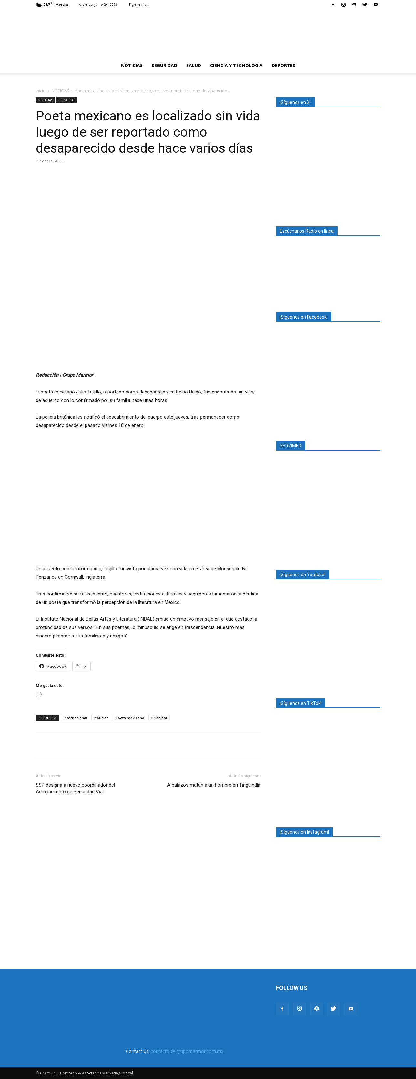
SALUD (193, 65)
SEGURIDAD (164, 65)
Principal (159, 717)
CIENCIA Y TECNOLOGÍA (236, 65)
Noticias (101, 717)
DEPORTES (283, 65)
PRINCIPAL (66, 100)
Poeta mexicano (130, 717)
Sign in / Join (139, 4)
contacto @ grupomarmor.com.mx (187, 1051)
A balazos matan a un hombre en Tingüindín (213, 785)
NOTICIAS (132, 65)
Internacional (75, 717)
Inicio (41, 91)
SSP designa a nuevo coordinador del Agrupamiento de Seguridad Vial (75, 788)
